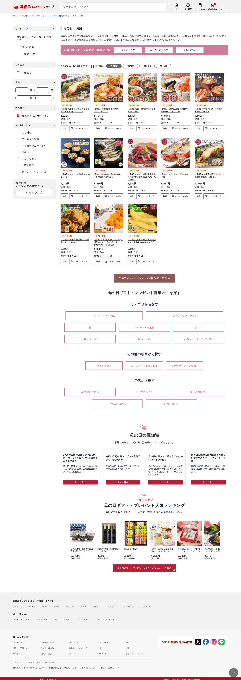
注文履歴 (188, 9)
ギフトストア (41, 617)
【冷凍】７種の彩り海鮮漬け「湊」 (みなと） (106, 110)
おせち (96, 604)
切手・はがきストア (21, 617)
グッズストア (83, 617)
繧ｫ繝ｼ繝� (212, 9)
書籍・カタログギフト (134, 651)
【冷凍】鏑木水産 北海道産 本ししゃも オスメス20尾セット (108, 173)
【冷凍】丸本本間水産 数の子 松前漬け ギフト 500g (75, 238)
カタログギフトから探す (144, 363)
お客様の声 (190, 50)
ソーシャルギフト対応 (31, 171)
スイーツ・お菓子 (144, 325)
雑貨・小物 (144, 337)
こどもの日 (30, 604)
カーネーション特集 (104, 313)
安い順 (163, 66)
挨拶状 (23, 152)
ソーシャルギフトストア (106, 617)
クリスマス (110, 604)
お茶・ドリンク (90, 337)
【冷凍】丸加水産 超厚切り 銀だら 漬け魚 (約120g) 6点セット (75, 110)
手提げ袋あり (26, 158)
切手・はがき (18, 640)
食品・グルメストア (62, 617)
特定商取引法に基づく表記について (61, 665)
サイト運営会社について (33, 665)
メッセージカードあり (31, 145)
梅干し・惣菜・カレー (22, 645)
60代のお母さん (198, 389)
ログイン (176, 9)
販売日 (130, 66)
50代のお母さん (144, 389)
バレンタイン (127, 604)
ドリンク (101, 645)
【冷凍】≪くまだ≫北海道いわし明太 (175, 173)
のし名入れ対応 (28, 139)
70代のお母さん (117, 401)
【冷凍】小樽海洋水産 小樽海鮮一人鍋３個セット (208, 110)
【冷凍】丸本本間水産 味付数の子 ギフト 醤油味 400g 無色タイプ (142, 238)
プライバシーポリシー (88, 665)
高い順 (147, 66)
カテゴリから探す (159, 50)
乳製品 (128, 640)
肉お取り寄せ (74, 640)
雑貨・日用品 (46, 651)
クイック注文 (200, 9)
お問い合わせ (48, 660)
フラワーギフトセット (184, 313)
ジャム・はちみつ (48, 645)
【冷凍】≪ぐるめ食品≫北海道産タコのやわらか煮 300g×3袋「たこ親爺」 (142, 174)
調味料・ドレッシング (78, 645)
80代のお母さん (171, 401)
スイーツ (73, 651)
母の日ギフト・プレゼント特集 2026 (87, 50)
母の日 (15, 604)
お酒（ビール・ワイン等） (198, 337)
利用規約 (16, 665)
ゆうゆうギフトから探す (184, 363)
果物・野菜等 (102, 640)
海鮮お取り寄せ (47, 640)
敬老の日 (70, 604)
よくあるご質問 (33, 660)
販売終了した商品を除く (33, 116)
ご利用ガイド (18, 660)
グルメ (198, 325)
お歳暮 (83, 604)
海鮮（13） (30, 54)
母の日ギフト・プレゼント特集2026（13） (34, 38)
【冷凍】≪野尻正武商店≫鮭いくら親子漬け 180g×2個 (175, 110)
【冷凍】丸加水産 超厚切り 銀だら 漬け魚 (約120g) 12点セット (209, 173)
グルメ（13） (27, 47)
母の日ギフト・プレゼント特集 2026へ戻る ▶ (144, 276)
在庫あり (24, 72)
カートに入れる (80, 128)
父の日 (44, 604)
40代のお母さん (90, 389)
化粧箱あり (25, 165)
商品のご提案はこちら (110, 665)
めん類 (15, 651)
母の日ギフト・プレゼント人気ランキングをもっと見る (144, 565)
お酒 (127, 645)
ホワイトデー (145, 604)
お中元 (56, 604)
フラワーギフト (103, 651)
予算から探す (128, 50)
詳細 (64, 128)
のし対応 (24, 132)
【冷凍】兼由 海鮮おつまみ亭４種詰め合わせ (141, 110)
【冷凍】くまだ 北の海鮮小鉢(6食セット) (75, 173)
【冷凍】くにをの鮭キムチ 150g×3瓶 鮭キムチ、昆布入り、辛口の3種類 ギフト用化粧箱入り (108, 240)
